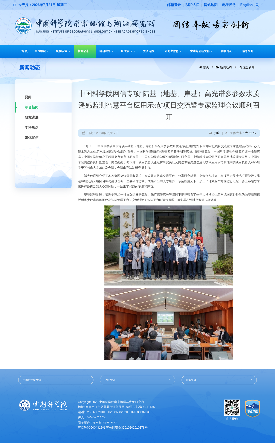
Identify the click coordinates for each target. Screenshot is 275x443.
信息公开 (247, 51)
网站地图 (211, 5)
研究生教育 (173, 51)
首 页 (24, 51)
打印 (217, 133)
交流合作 (150, 51)
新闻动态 (85, 51)
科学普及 (228, 51)
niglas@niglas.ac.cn (104, 422)
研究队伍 (128, 51)
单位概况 (42, 51)
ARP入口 (192, 5)
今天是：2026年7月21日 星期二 (42, 5)
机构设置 (63, 51)
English (246, 5)
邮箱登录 (174, 5)
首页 (206, 67)
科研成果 (106, 51)
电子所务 (229, 5)
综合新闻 (249, 67)
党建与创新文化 (201, 51)
